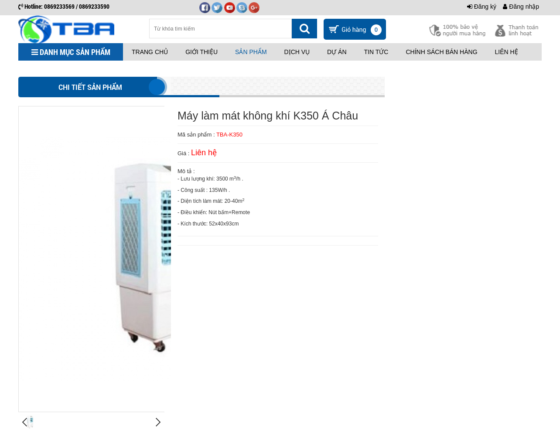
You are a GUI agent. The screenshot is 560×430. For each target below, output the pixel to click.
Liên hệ (506, 51)
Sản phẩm (250, 51)
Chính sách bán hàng (441, 51)
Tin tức (376, 51)
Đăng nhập (521, 6)
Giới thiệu (201, 51)
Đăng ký (481, 6)
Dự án (336, 51)
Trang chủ (150, 51)
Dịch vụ (297, 51)
